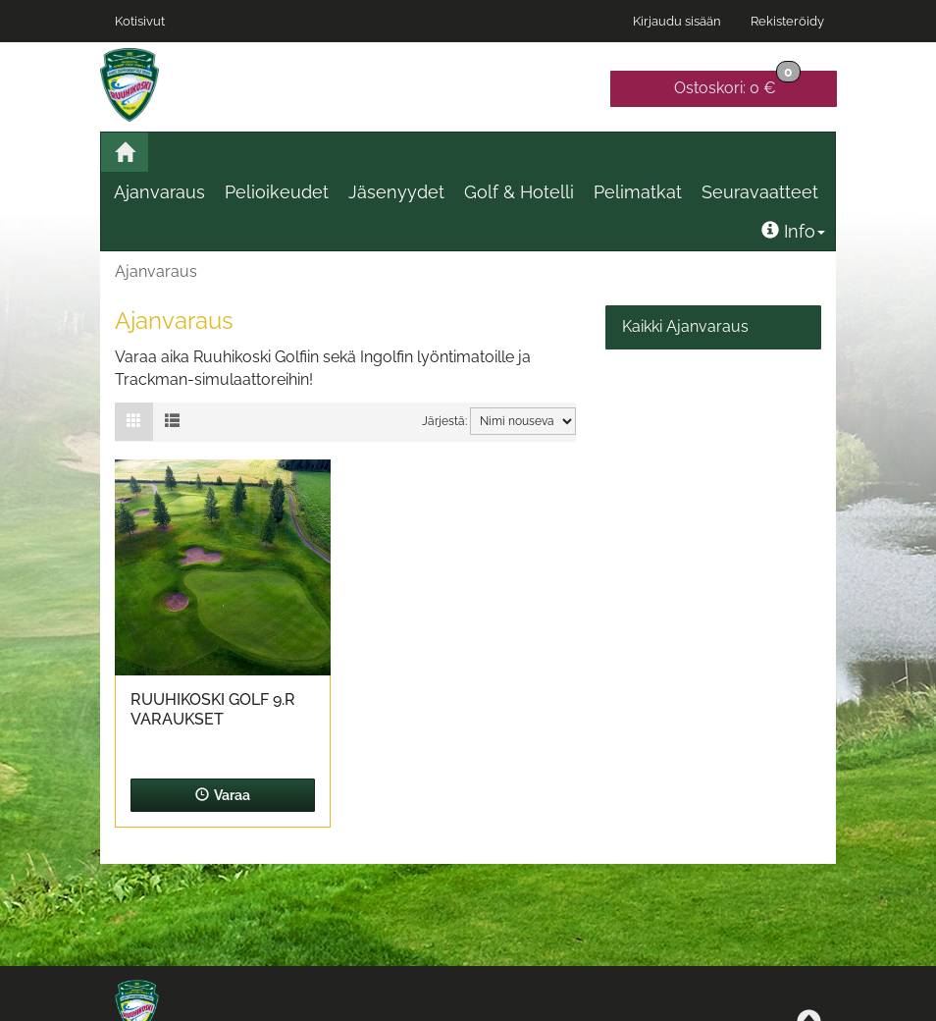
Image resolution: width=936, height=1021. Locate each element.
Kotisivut (140, 21)
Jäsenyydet (396, 192)
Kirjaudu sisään (677, 21)
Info (793, 231)
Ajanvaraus (159, 192)
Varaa (222, 795)
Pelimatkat (638, 192)
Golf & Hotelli (519, 192)
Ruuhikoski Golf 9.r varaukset (212, 709)
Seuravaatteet (760, 192)
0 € (737, 84)
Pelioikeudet (277, 192)
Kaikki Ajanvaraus (685, 326)
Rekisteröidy (787, 21)
